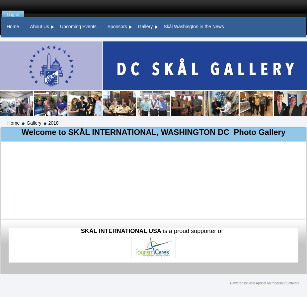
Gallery (34, 123)
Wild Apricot (257, 283)
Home (13, 123)
